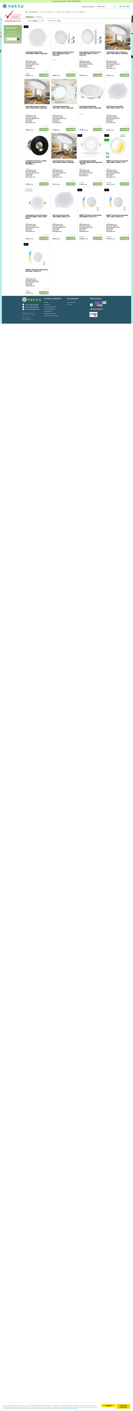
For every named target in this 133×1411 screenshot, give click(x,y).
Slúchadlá (9, 1283)
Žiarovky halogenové (11, 1008)
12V (7, 349)
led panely (8, 486)
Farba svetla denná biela (12, 97)
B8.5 (8, 986)
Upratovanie (10, 1201)
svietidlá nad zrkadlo (11, 519)
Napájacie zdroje (11, 382)
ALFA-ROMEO (9, 1071)
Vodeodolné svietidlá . (11, 152)
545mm (10, 297)
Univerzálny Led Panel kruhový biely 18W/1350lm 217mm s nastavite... (90, 53)
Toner (6, 1320)
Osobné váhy (10, 1246)
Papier (6, 1327)
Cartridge (7, 1324)
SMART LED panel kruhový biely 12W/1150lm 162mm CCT (117, 216)
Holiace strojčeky (11, 1234)
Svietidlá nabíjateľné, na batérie (14, 482)
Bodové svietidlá (9, 145)
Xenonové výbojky (10, 1012)
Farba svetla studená (11, 71)
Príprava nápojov (11, 1209)
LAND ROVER (9, 1086)
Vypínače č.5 (10, 578)
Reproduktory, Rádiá (12, 1279)
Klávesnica (8, 1335)
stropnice (8, 515)
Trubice (8, 200)
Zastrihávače (10, 1238)
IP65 (8, 330)
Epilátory (9, 1242)
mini (9, 434)
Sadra (6, 897)
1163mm (10, 304)
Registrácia (92, 6)
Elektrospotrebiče (10, 1186)
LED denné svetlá (10, 1020)
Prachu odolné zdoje (11, 393)
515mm (10, 293)
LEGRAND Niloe (9, 701)
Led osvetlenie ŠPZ (10, 1027)
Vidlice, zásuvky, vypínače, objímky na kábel (12, 877)
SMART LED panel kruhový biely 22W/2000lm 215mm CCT (90, 216)
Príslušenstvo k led (10, 419)
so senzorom (9, 26)
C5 (7, 993)
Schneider (8, 797)
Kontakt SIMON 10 (10, 745)
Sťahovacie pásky (10, 893)
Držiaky (9, 1286)
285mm (10, 289)
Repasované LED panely (12, 126)
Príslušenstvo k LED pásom (13, 363)
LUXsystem (10, 186)
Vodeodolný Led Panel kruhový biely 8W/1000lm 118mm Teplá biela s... (36, 217)
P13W (8, 1001)
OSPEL (7, 834)
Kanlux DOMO (9, 656)
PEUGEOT (8, 1045)
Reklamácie (47, 1392)
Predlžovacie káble (10, 871)
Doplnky (7, 1175)
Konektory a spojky (11, 375)
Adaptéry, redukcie (11, 449)
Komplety (8, 360)
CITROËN (8, 1075)
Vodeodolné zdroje (11, 404)
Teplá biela (10, 208)
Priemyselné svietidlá (11, 38)
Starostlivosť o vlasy (12, 1249)
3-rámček (9, 564)
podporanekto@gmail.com (32, 1396)
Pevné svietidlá (9, 160)
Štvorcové (9, 49)
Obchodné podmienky (50, 1394)
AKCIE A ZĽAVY (8, 1346)
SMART (7, 842)
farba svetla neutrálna (13, 323)
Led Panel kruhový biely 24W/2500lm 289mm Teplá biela (36, 52)
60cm (8, 263)
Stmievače (8, 423)
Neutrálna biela (11, 212)
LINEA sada (9, 189)
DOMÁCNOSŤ (9, 1190)
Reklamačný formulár (49, 1401)
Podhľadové (11, 56)
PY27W (9, 960)
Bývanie (7, 1268)
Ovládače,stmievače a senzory (15, 378)
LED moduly (8, 138)
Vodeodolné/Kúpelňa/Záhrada (13, 452)
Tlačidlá (8, 545)
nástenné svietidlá (10, 508)
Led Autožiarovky (10, 905)
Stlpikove (8, 467)
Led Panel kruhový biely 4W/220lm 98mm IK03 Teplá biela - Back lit (90, 162)
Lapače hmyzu (10, 1223)
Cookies (69, 1392)
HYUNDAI (8, 1056)
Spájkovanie (10, 386)
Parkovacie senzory (10, 1105)
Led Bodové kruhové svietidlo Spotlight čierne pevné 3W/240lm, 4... (36, 162)
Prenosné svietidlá (10, 415)
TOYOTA (8, 1097)
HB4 (8, 942)
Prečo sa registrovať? (50, 1396)
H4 (7, 919)
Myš (6, 1331)
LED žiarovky (8, 19)
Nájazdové (8, 471)
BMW (7, 1034)
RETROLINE (8, 742)
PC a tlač (6, 1316)
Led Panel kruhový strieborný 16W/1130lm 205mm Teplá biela (117, 52)
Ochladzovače (10, 1194)
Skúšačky (7, 886)
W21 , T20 (9, 982)
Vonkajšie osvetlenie (11, 460)
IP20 (8, 315)
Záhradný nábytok (10, 1183)
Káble (6, 864)
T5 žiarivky (9, 278)
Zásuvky (8, 534)
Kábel (6, 1338)
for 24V (7, 1112)
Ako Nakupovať (48, 1398)
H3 (7, 916)
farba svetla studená (13, 326)
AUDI (7, 1031)
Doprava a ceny (71, 1389)
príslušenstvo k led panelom (14, 489)
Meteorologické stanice (13, 1227)
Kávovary (9, 1205)
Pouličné (8, 475)
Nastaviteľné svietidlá (11, 156)
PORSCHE (8, 1094)
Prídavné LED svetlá (10, 1016)
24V (7, 352)
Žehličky (9, 1197)
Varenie (9, 1212)
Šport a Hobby (7, 1342)
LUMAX (7, 838)
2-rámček (9, 641)
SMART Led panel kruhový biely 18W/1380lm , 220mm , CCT (117, 161)
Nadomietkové (9, 845)
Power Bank (10, 1294)
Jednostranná (10, 219)
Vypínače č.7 (10, 612)
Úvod (42, 12)
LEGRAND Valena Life (11, 660)
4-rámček (9, 649)
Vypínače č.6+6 (11, 586)
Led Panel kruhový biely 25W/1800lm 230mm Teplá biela (90, 107)
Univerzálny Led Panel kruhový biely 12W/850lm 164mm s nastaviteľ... (63, 53)
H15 (8, 934)
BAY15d (9, 1164)
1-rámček (9, 560)
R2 (7, 1138)
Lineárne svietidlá (10, 197)
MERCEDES (9, 1090)
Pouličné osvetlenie (11, 34)
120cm (9, 249)
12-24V (9, 426)
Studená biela (11, 215)
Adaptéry (7, 1108)
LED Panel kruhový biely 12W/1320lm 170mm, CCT (115, 107)
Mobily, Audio (9, 1275)
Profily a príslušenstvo (12, 367)
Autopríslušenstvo (9, 901)
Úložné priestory (10, 1312)
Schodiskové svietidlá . (12, 167)
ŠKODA (8, 1042)
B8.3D (8, 968)
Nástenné (8, 463)
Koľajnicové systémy (11, 171)
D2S (8, 949)
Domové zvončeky (10, 1297)
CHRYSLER (8, 1079)
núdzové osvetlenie (11, 497)
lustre (7, 523)
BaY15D (9, 964)
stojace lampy (9, 501)
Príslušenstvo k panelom (12, 123)
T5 (7, 979)
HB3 (8, 938)
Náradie (8, 1301)
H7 (7, 923)
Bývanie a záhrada (9, 1179)
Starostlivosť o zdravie (12, 1253)
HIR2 (8, 945)
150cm (9, 234)
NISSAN (8, 1068)
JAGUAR (8, 1082)
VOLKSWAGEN (9, 1038)
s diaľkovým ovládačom (13, 430)
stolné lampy (9, 512)
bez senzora (9, 30)
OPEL (7, 1060)
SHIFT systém (9, 193)
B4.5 (8, 975)
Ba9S (8, 971)
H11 (8, 931)
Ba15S (8, 997)
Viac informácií (72, 1409)
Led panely (8, 41)
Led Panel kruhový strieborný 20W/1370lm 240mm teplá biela (36, 107)
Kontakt (46, 1389)
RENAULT (8, 1064)
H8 (7, 927)
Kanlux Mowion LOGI (10, 597)
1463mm (10, 308)
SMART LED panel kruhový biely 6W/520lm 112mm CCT (37, 270)
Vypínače (8, 538)
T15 (8, 1005)
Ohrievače (9, 1220)
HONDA (8, 1053)
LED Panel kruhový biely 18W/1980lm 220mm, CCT (61, 216)
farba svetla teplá (12, 319)
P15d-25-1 (9, 953)
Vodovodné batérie (11, 1309)
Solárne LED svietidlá (11, 456)
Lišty (6, 890)
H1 (7, 912)
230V (7, 356)
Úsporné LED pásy (10, 345)
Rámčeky (8, 541)
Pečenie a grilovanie (12, 1216)
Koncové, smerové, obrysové (13, 1142)
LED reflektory (9, 23)
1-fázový (8, 178)
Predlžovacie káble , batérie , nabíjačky (13, 1258)
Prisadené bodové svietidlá (13, 163)
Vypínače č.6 (10, 582)
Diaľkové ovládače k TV (12, 1271)
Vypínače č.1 (10, 575)
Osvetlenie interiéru (10, 478)
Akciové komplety (10, 149)
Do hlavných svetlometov (12, 908)
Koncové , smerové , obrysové (14, 956)
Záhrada (7, 1264)
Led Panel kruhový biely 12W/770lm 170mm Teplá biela (63, 107)
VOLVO (7, 1101)
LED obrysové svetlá (10, 1023)
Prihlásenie (84, 6)
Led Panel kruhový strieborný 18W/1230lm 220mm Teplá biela (63, 161)
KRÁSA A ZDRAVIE (11, 1231)
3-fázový (8, 175)
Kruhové (9, 60)
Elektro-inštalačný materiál (12, 527)
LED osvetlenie (8, 12)
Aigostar (9, 182)
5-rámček (9, 653)
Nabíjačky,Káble (11, 1290)
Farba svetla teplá (11, 45)
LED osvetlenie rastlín (11, 15)
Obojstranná (10, 204)
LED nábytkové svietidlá (11, 141)
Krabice (8, 549)
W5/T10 (9, 990)
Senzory (8, 441)
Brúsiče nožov (9, 1305)
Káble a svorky (10, 371)
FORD (7, 1049)
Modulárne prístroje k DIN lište (13, 882)
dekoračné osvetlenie (11, 504)
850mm (10, 300)
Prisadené (10, 52)
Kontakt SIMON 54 (10, 530)
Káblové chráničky (10, 867)
